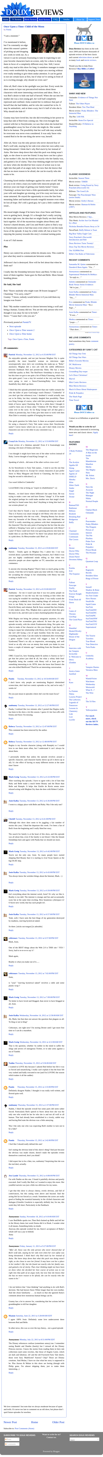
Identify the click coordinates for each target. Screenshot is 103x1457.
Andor (71, 488)
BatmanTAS (74, 505)
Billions (72, 511)
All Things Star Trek (77, 353)
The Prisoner (91, 552)
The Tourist (90, 636)
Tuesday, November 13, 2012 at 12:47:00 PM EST (36, 726)
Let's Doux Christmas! (78, 375)
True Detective (92, 644)
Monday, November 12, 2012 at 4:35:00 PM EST (36, 354)
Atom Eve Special (85, 120)
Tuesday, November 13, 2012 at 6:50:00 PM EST (40, 890)
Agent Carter (74, 471)
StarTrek (89, 607)
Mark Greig (14, 777)
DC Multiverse (75, 364)
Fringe (71, 596)
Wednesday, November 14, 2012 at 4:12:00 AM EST (41, 1042)
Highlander (73, 634)
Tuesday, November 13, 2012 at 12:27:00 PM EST (38, 705)
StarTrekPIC (91, 615)
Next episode (15, 326)
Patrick (12, 354)
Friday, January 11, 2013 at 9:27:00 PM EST (38, 1246)
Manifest (89, 464)
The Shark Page (75, 396)
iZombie (72, 662)
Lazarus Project (75, 697)
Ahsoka (72, 479)
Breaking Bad (74, 516)
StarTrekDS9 (91, 610)
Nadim (12, 1063)
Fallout (72, 582)
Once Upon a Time (20, 339)
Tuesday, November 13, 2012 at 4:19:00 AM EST (38, 548)
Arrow (71, 494)
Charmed (73, 531)
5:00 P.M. (80, 117)
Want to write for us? (51, 1434)
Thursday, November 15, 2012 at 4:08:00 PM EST (39, 1175)
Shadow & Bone (92, 590)
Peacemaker (91, 521)
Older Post (58, 1422)
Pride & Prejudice (76, 393)
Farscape (72, 585)
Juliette (72, 282)
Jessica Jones (74, 671)
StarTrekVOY (91, 624)
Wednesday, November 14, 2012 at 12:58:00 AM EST (41, 1015)
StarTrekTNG (91, 621)
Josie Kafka (14, 801)
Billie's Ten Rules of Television (81, 254)
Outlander (90, 513)
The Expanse (74, 574)
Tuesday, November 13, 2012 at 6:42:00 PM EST (40, 851)
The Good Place (75, 619)
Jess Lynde (13, 1175)
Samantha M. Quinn (77, 264)
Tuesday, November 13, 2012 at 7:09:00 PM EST (40, 997)
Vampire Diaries (92, 667)
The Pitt (89, 535)
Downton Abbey (75, 559)
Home (34, 1422)
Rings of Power (92, 578)
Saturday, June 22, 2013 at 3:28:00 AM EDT (34, 1316)
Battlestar (73, 508)
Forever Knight (75, 594)
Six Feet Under (92, 595)
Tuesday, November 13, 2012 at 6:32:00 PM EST (40, 777)
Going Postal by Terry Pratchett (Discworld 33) (84, 186)
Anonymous (74, 271)
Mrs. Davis (90, 478)
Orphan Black (91, 510)
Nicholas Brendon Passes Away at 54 (84, 226)
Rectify (89, 573)
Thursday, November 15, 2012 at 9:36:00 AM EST (35, 1063)
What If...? (90, 690)
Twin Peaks (90, 647)
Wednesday (90, 684)
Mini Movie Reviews (77, 386)
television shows (85, 57)
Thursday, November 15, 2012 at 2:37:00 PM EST (38, 1105)
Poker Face (90, 541)
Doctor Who (74, 551)
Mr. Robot (90, 475)
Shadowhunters (92, 593)
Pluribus (89, 538)
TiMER (84, 181)
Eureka (72, 568)
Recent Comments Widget (94, 332)
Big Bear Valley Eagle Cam (80, 233)
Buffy (71, 522)
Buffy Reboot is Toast (88, 230)
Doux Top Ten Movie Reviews (81, 247)
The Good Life (83, 191)
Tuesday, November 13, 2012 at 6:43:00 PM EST (39, 872)
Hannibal (73, 628)
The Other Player (83, 103)
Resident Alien (92, 575)
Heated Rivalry (75, 631)
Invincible (73, 654)
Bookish (72, 514)
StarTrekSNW (91, 618)
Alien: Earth (74, 485)
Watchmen (90, 681)
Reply (11, 433)
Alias (71, 482)
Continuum (73, 536)
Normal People (92, 501)
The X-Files (91, 701)
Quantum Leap (92, 561)
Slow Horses (91, 598)
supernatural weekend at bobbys (83, 274)
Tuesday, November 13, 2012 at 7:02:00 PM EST (38, 973)
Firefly (72, 588)
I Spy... (90, 217)
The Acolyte (74, 462)
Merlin (88, 467)
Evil (70, 571)
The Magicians (92, 450)
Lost (71, 717)
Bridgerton (73, 519)
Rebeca (12, 726)
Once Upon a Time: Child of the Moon (24, 26)
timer (94, 312)
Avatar (71, 496)
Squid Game (91, 604)
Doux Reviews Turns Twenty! (81, 243)
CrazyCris (13, 441)
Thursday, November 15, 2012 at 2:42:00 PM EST (37, 1140)
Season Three (83, 178)
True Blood (90, 641)
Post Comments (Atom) (24, 1428)
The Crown (73, 539)
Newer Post (10, 1422)
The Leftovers (75, 700)
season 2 (21, 330)
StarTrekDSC (91, 613)
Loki (71, 714)
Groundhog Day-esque (78, 371)
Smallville (90, 601)
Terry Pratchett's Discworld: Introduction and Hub (80, 238)
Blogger (56, 1451)
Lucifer (72, 720)
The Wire (89, 693)
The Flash (73, 591)
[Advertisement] (19, 150)
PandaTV (26, 322)
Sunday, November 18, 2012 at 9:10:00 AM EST (39, 1216)
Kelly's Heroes (87, 201)
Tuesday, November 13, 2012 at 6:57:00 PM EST (39, 914)
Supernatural (91, 627)
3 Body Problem (75, 451)
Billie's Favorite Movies (79, 361)
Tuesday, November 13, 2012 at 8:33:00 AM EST (36, 589)
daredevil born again (78, 267)
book (78, 60)
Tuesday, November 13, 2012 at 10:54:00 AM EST (38, 679)
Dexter (72, 548)
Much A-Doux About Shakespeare (83, 389)
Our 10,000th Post (76, 250)
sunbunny (13, 548)
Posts (8, 1439)
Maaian (12, 1316)
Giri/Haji (72, 617)
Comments (10, 1444)
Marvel (72, 379)
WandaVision (91, 678)
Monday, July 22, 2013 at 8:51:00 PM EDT (37, 1339)
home (20, 334)
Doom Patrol (74, 557)
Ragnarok (90, 570)
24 (70, 453)
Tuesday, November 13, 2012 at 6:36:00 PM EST (39, 801)
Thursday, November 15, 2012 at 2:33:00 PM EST (37, 1087)
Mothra (72, 319)
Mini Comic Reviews (77, 382)
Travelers (89, 638)
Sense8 (89, 587)
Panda (31, 339)
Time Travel (74, 400)
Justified (72, 674)
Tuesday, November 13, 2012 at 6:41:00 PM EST (35, 819)
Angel (71, 491)
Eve (70, 302)
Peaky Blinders (92, 524)
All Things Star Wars (77, 357)
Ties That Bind (88, 107)
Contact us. (51, 1437)
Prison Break (91, 550)
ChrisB (12, 819)
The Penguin (91, 527)
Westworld (90, 687)
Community (74, 534)
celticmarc (13, 938)
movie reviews (90, 60)
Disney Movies (75, 368)
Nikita (88, 498)
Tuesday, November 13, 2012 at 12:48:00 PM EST (36, 741)
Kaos (71, 682)
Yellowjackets (91, 710)
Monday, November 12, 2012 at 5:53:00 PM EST (38, 441)
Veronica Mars (92, 670)
